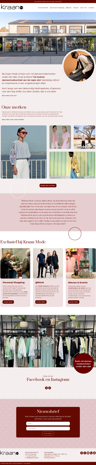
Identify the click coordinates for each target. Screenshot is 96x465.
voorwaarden (26, 463)
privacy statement (17, 463)
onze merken (43, 7)
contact (91, 7)
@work (68, 7)
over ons (83, 7)
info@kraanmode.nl (32, 457)
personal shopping (57, 7)
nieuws (75, 7)
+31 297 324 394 (31, 456)
